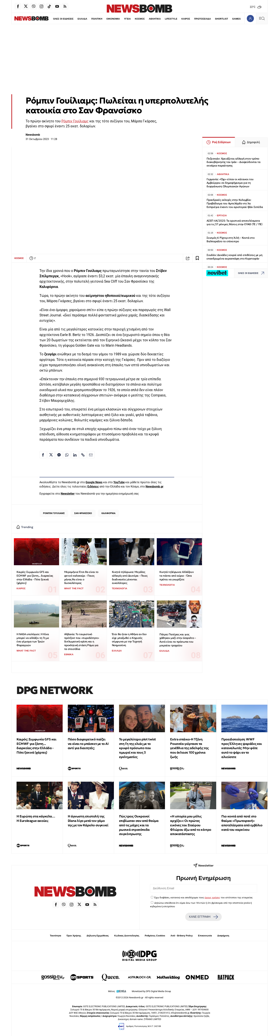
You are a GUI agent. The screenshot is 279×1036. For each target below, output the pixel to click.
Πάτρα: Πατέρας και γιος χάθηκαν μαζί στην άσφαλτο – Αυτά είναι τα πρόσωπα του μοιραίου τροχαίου (177, 640)
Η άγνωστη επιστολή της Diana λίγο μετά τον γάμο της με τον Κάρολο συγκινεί (88, 820)
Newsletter (68, 493)
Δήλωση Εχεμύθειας (97, 935)
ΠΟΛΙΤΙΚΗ (89, 18)
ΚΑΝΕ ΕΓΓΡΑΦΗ (203, 917)
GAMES (229, 18)
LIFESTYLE (164, 18)
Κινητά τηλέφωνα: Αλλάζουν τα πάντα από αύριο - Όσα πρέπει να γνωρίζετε (176, 575)
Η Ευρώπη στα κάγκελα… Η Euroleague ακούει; (36, 818)
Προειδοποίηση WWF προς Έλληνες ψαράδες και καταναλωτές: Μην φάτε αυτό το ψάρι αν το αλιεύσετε (241, 748)
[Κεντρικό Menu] (261, 18)
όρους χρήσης (212, 897)
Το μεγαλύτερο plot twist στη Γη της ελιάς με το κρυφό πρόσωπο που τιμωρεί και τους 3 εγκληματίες (137, 748)
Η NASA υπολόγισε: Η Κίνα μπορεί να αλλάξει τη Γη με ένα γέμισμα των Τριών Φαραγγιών (33, 639)
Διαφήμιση (223, 935)
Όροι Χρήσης (74, 935)
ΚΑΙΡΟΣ (178, 18)
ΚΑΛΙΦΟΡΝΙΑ (108, 513)
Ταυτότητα (55, 935)
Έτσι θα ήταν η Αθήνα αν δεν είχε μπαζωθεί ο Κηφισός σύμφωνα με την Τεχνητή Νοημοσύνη (129, 639)
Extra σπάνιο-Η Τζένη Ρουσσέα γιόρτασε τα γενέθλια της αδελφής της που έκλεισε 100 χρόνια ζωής (189, 748)
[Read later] (197, 258)
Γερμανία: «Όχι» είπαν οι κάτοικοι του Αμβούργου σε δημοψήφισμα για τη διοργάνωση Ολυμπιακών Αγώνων (230, 182)
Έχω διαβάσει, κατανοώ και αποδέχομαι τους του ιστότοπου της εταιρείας (203, 897)
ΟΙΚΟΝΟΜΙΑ (105, 18)
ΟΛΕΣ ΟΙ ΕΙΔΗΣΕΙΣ (55, 18)
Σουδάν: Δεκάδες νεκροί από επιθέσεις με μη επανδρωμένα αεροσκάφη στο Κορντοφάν (234, 256)
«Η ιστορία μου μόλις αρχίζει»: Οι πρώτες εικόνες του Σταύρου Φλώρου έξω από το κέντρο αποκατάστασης (190, 825)
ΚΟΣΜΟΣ (132, 18)
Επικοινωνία (205, 935)
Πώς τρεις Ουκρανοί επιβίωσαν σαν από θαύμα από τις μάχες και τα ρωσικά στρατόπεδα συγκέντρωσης (139, 825)
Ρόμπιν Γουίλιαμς (74, 121)
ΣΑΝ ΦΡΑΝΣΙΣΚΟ (83, 513)
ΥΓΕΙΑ (120, 18)
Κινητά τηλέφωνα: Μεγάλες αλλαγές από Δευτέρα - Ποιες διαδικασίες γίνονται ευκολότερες (130, 577)
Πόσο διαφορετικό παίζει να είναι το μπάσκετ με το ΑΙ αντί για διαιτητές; (88, 743)
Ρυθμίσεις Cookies (155, 935)
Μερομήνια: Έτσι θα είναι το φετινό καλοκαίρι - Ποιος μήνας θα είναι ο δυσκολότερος (81, 577)
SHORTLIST (214, 18)
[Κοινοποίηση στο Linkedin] (74, 454)
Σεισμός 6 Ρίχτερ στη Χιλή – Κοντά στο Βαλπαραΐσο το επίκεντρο (231, 239)
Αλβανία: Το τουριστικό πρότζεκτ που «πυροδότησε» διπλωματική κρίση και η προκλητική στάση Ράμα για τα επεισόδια (81, 641)
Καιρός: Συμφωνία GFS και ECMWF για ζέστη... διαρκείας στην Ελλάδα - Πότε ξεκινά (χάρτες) (35, 577)
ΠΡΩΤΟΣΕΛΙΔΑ (195, 18)
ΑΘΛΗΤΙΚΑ (147, 18)
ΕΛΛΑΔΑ (75, 18)
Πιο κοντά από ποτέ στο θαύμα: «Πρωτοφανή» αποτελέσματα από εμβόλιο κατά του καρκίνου (241, 822)
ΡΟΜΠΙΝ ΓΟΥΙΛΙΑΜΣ (54, 513)
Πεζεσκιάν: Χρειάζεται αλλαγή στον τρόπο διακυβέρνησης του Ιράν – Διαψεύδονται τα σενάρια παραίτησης (233, 162)
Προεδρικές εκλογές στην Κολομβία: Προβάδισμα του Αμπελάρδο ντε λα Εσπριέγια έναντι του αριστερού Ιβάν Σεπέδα (235, 203)
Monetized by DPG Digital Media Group (151, 991)
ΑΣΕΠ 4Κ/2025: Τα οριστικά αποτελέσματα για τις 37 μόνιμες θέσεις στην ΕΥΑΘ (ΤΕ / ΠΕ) (234, 222)
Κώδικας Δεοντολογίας (126, 935)
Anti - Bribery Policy (181, 935)
